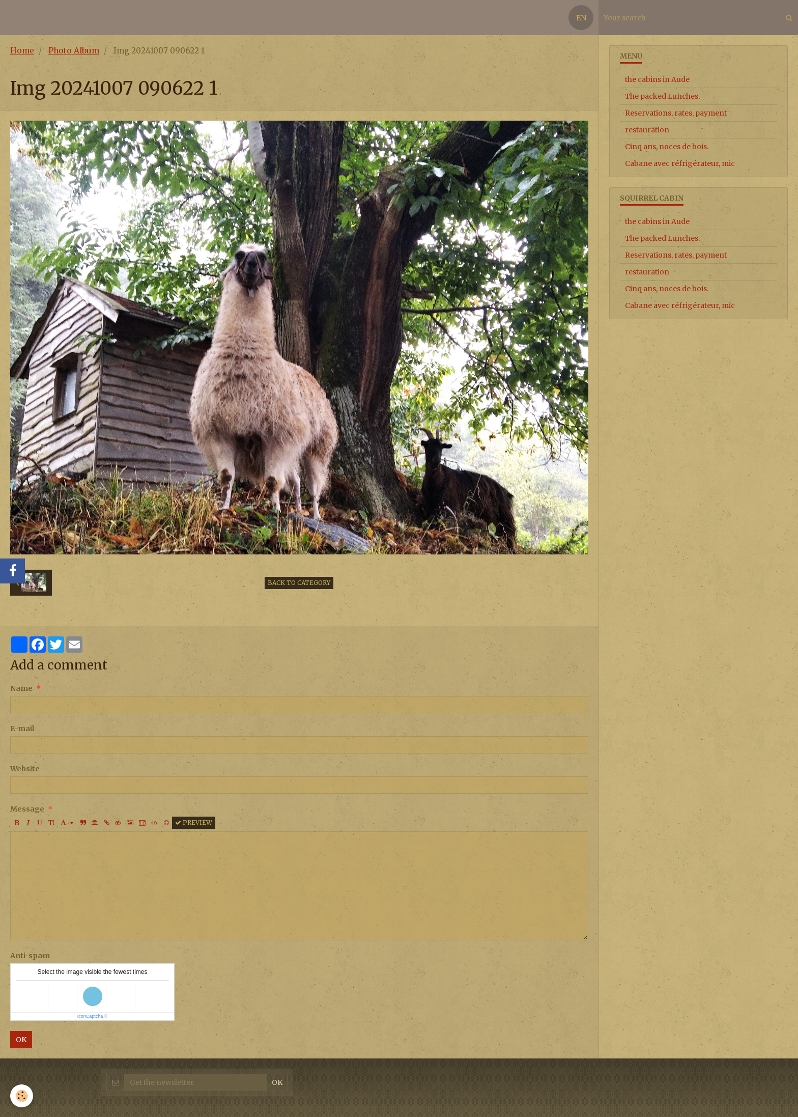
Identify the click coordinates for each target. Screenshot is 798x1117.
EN (581, 17)
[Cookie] (21, 1095)
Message (27, 809)
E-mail (22, 728)
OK (21, 1039)
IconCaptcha (90, 1016)
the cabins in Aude (657, 79)
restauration (647, 129)
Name (21, 688)
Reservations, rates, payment (676, 113)
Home (22, 50)
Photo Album (73, 50)
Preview (193, 822)
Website (25, 768)
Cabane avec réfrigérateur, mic (680, 163)
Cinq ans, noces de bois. (666, 146)
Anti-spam (30, 955)
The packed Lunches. (662, 96)
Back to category (299, 583)
